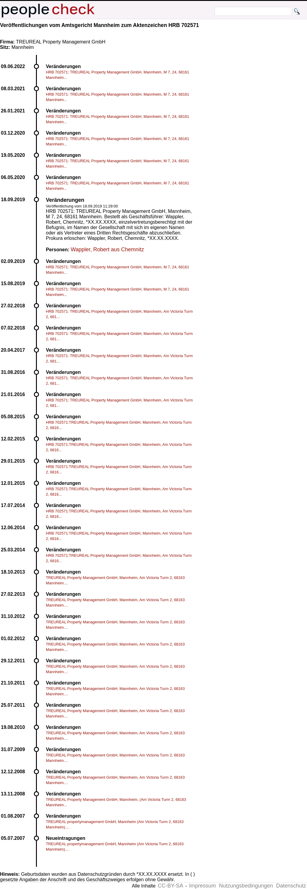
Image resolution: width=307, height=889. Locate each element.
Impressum (202, 886)
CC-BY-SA (170, 886)
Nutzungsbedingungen (246, 886)
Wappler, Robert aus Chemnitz (107, 249)
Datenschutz (291, 886)
